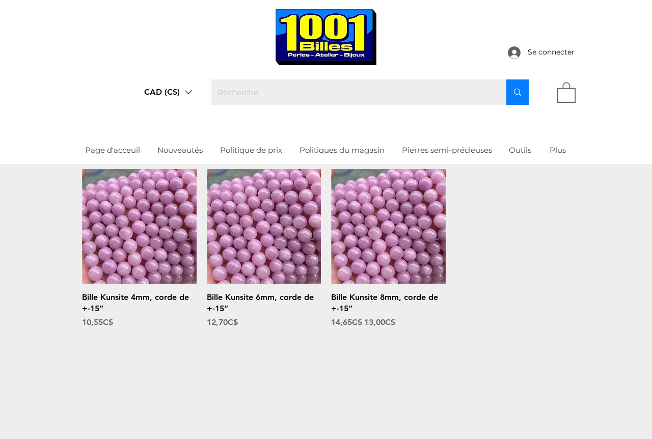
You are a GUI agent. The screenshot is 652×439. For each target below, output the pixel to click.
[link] (566, 92)
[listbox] (168, 92)
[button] (168, 92)
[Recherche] (351, 92)
